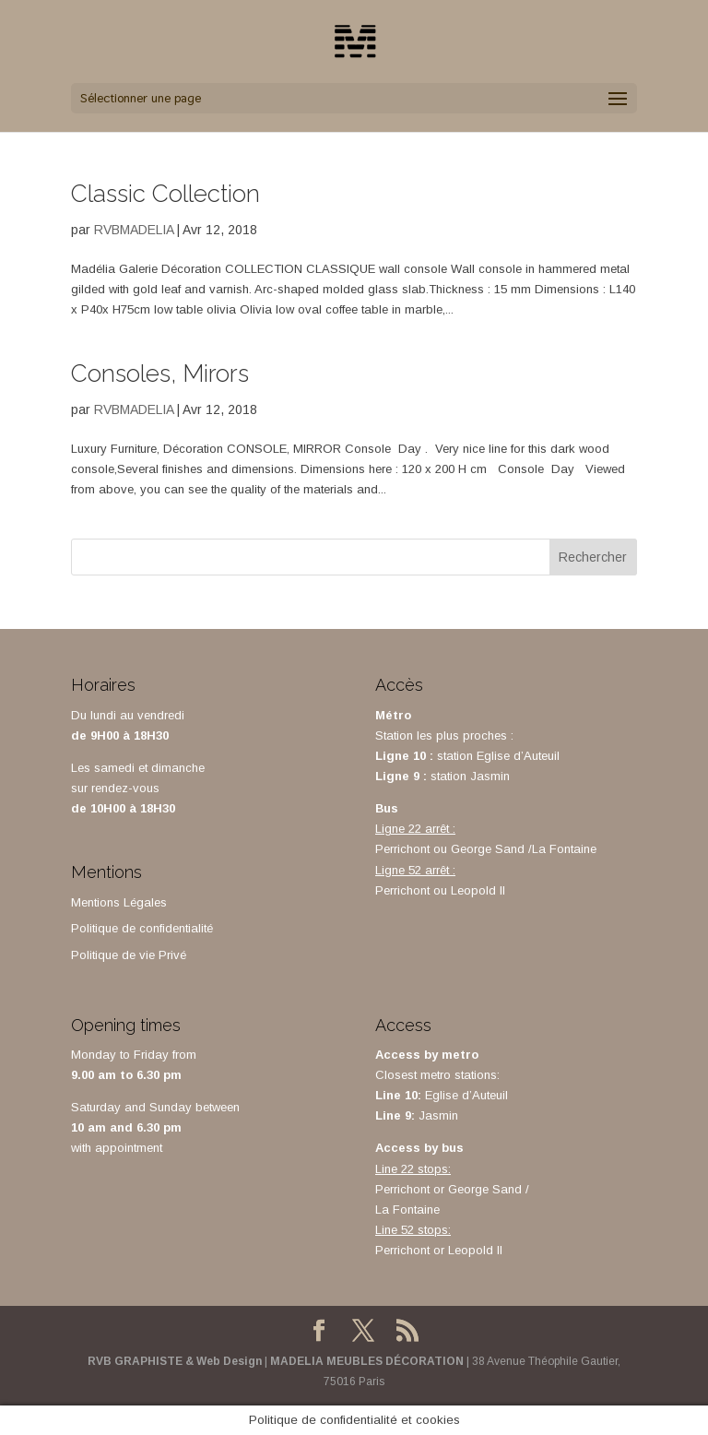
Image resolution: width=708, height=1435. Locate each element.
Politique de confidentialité (142, 928)
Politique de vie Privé (128, 955)
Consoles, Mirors (160, 373)
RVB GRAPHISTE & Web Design (175, 1361)
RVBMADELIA (133, 229)
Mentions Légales (119, 902)
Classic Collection (165, 194)
